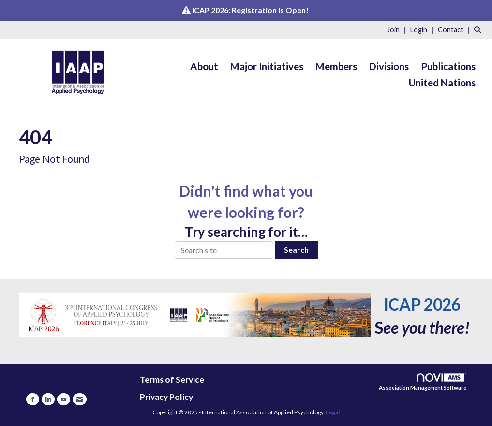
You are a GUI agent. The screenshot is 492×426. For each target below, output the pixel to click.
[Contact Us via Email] (80, 399)
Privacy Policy (166, 397)
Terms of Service (172, 379)
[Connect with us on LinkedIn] (48, 399)
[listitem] (398, 29)
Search (296, 249)
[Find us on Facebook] (32, 399)
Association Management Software (422, 382)
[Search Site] (479, 29)
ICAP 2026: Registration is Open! (250, 9)
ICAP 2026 (422, 304)
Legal (333, 412)
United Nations (442, 82)
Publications (448, 66)
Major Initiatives (266, 66)
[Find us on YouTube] (63, 399)
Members (336, 66)
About (204, 66)
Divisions (389, 66)
